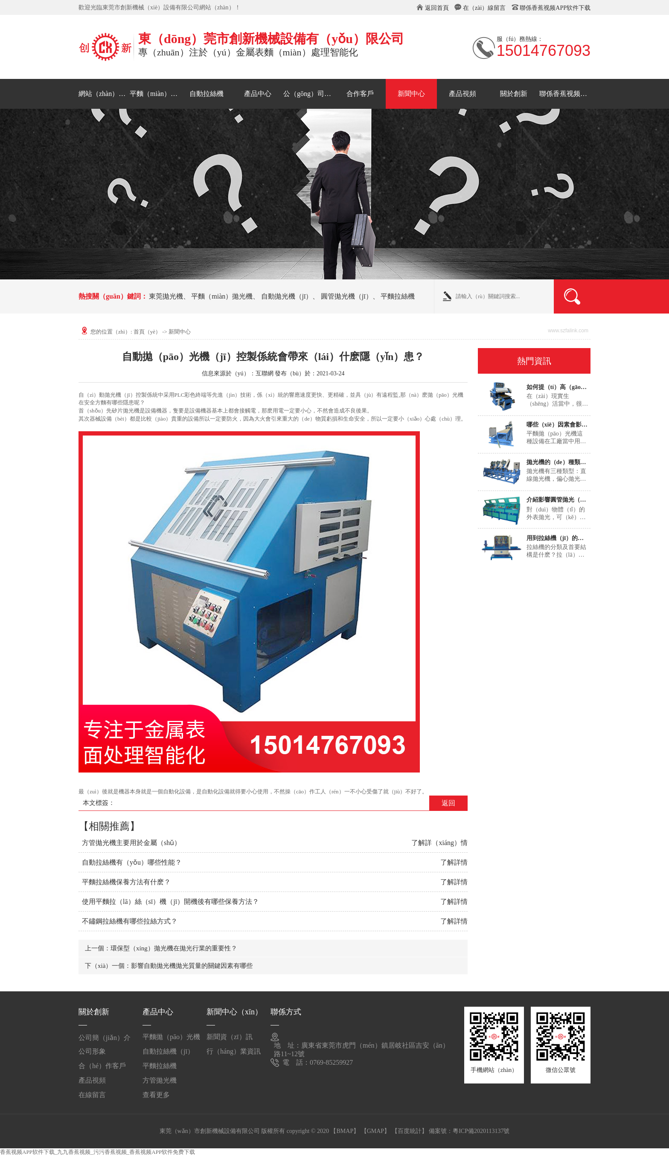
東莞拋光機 (166, 296)
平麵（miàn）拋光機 (155, 93)
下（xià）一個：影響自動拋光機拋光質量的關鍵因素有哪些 (169, 965)
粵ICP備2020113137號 (481, 1131)
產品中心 (257, 93)
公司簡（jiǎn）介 (105, 1037)
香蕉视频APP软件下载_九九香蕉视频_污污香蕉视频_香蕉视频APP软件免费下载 (97, 1152)
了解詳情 (454, 862)
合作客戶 (360, 93)
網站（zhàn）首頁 (104, 93)
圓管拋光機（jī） (346, 296)
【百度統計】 (410, 1131)
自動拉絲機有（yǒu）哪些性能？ (132, 862)
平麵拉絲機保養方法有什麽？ (126, 882)
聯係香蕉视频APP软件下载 (555, 8)
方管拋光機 (160, 1080)
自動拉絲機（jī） (168, 1051)
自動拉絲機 (206, 93)
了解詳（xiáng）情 (439, 842)
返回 (448, 803)
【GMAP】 (375, 1131)
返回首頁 (437, 8)
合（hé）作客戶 (102, 1065)
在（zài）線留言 (484, 8)
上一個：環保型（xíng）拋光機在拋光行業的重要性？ (161, 948)
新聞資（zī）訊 (230, 1036)
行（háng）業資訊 (234, 1051)
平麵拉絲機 (398, 296)
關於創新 (513, 93)
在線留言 (92, 1094)
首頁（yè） (147, 331)
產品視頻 (462, 93)
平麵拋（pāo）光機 (171, 1036)
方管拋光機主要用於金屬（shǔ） (131, 842)
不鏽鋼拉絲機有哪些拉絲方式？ (129, 921)
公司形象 (92, 1051)
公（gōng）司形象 (308, 93)
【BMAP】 (344, 1131)
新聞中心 (411, 93)
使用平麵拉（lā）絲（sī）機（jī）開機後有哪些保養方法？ (170, 901)
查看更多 (156, 1094)
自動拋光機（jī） (287, 296)
